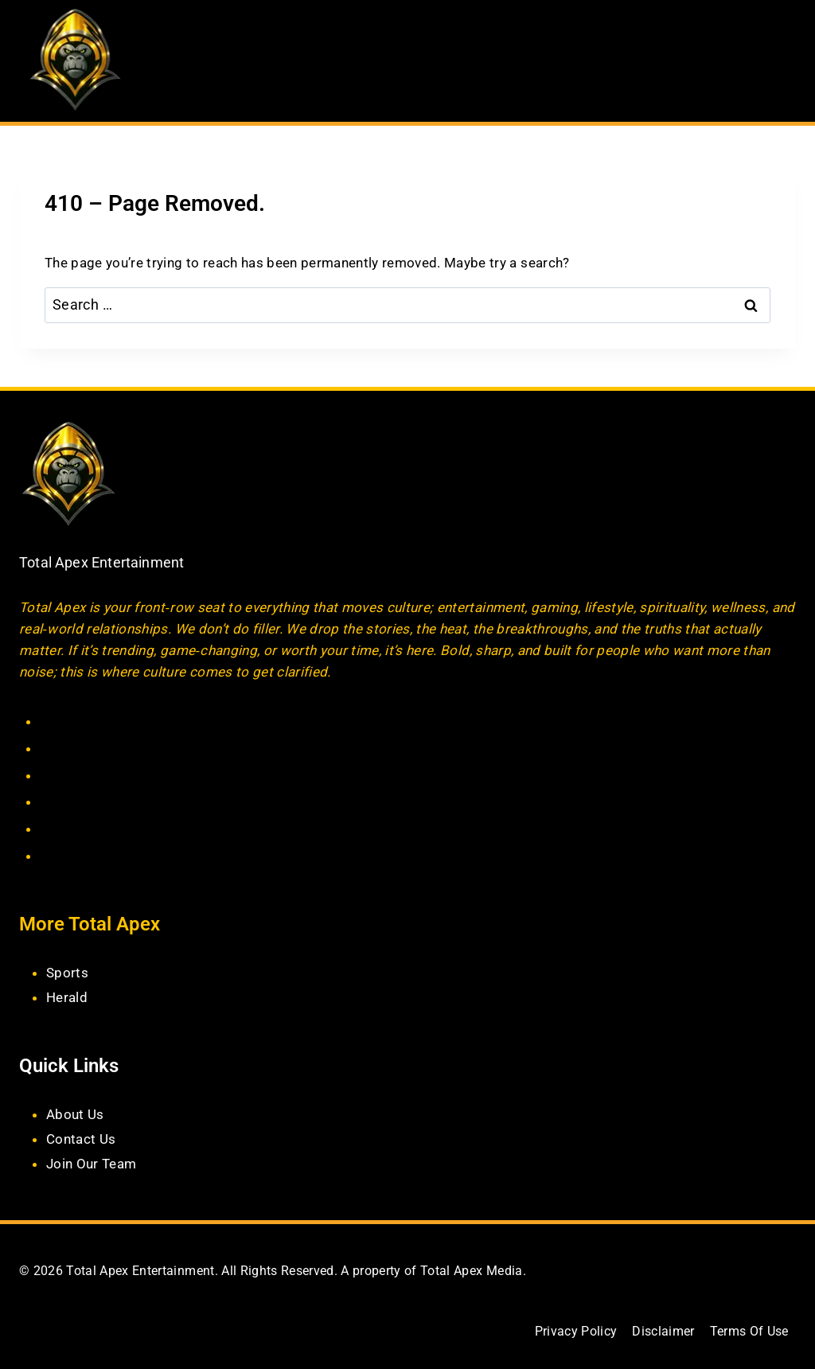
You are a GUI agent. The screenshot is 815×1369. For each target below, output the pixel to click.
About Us (75, 1114)
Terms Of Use (748, 1331)
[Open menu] (781, 61)
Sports (67, 973)
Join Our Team (91, 1163)
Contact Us (80, 1139)
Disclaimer (663, 1331)
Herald (67, 997)
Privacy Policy (575, 1331)
